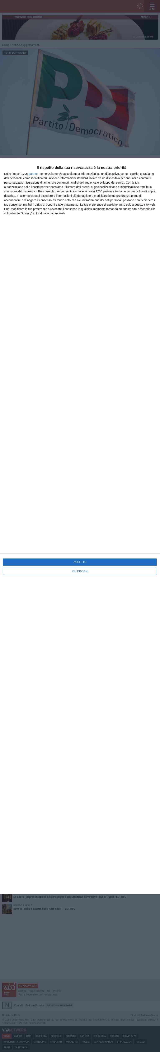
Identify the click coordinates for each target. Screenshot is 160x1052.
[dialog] (80, 526)
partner (33, 173)
